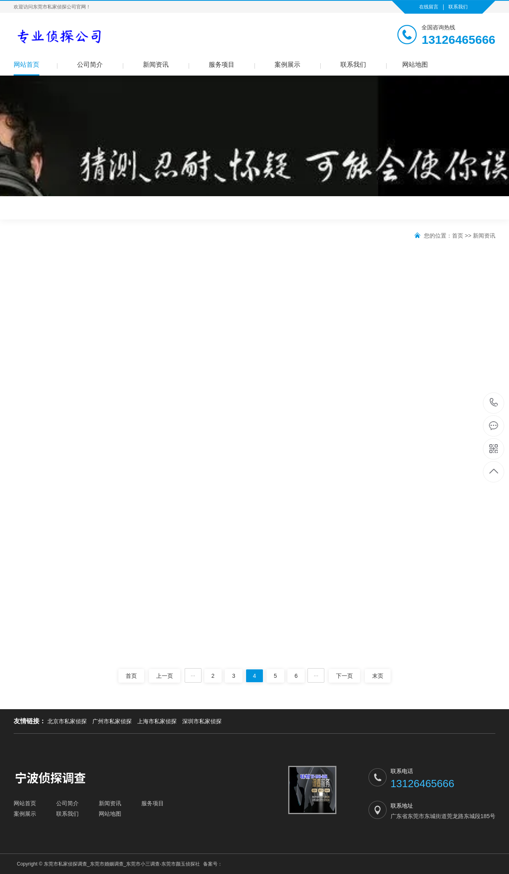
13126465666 (494, 402)
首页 (457, 235)
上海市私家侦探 (157, 721)
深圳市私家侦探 (202, 721)
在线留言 (428, 7)
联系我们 (458, 7)
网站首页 (26, 64)
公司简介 (90, 64)
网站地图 (415, 64)
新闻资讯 (156, 64)
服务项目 (221, 64)
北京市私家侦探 (67, 721)
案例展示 (287, 64)
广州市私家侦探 (112, 721)
